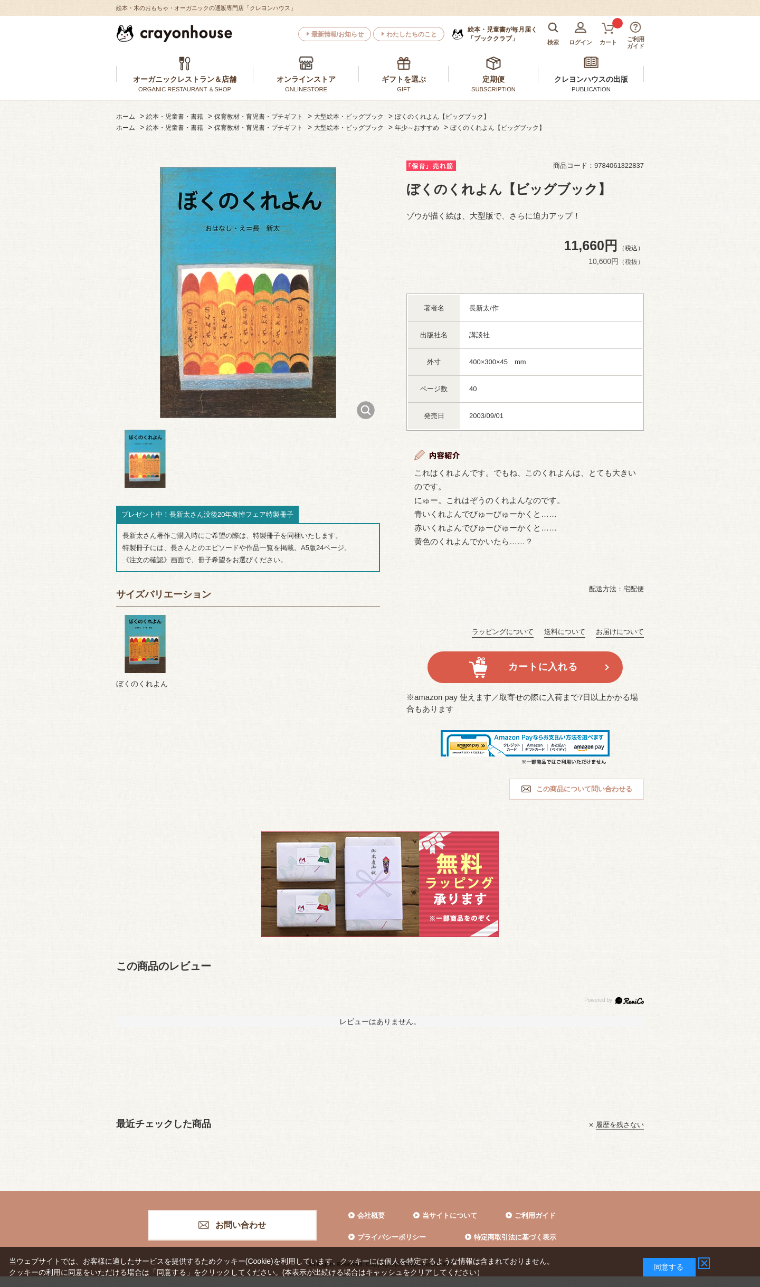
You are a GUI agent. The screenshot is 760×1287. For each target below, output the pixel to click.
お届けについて (620, 632)
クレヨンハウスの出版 (591, 79)
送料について (564, 632)
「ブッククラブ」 (502, 33)
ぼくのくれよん (142, 683)
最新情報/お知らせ (337, 34)
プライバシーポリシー (391, 1237)
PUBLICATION (591, 89)
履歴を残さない (620, 1125)
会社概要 (371, 1215)
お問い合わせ (240, 1224)
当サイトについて (449, 1215)
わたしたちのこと (411, 34)
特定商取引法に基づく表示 (515, 1237)
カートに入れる (542, 666)
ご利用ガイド (535, 1215)
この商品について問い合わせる (584, 789)
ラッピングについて (503, 632)
